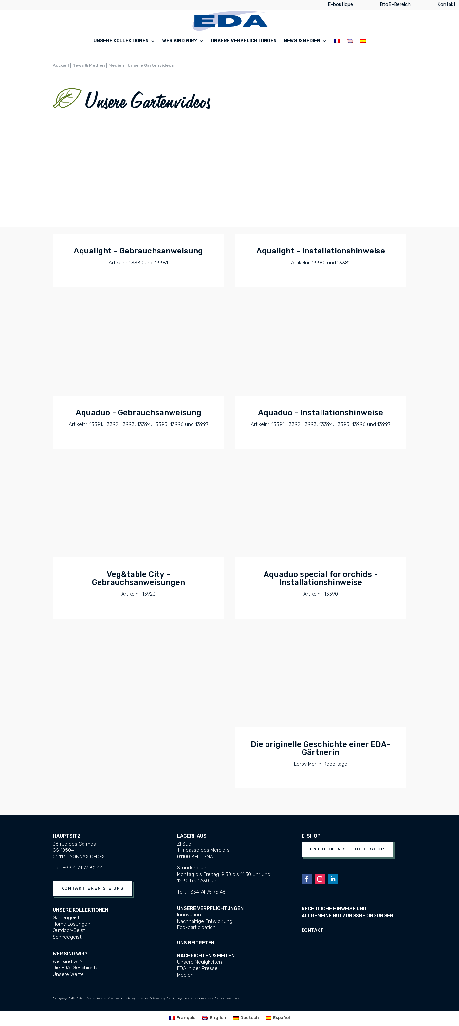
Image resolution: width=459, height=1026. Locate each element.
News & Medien (302, 41)
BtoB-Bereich (395, 5)
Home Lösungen (71, 924)
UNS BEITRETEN (195, 943)
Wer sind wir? (179, 41)
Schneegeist (67, 937)
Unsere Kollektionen (121, 41)
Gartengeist (66, 918)
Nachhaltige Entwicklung (204, 921)
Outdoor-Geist (69, 930)
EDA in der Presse (197, 968)
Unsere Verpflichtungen (244, 41)
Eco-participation (196, 927)
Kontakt (446, 5)
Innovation (189, 915)
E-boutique (340, 5)
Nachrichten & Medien (206, 956)
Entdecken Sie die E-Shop (347, 849)
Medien (185, 975)
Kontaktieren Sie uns (92, 888)
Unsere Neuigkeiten (199, 962)
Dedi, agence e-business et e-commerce (204, 998)
